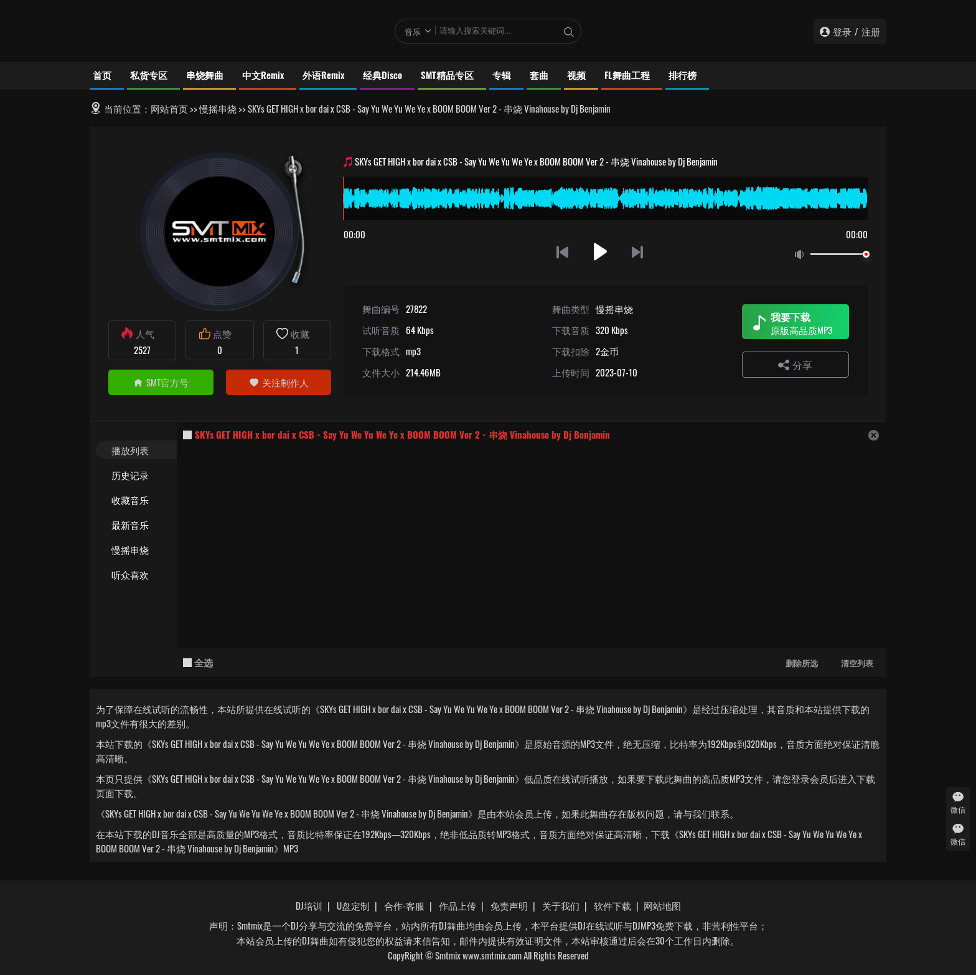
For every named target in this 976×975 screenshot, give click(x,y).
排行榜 (683, 75)
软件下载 (612, 905)
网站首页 (169, 108)
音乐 (413, 31)
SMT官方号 (161, 382)
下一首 (638, 252)
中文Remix (263, 75)
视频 (576, 75)
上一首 (562, 252)
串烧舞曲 (204, 75)
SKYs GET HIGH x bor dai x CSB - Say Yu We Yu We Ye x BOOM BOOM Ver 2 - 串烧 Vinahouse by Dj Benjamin (402, 434)
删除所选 (802, 662)
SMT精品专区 (447, 75)
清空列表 (857, 662)
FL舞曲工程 (627, 75)
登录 (842, 31)
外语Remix (323, 75)
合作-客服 (404, 905)
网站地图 (662, 905)
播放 (600, 252)
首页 (102, 75)
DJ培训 (309, 905)
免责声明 (509, 905)
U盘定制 (353, 905)
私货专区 (148, 75)
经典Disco (382, 75)
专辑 (501, 75)
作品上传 (457, 905)
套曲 (539, 75)
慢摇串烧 (218, 108)
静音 (801, 255)
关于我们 (561, 905)
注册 (870, 31)
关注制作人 (279, 382)
